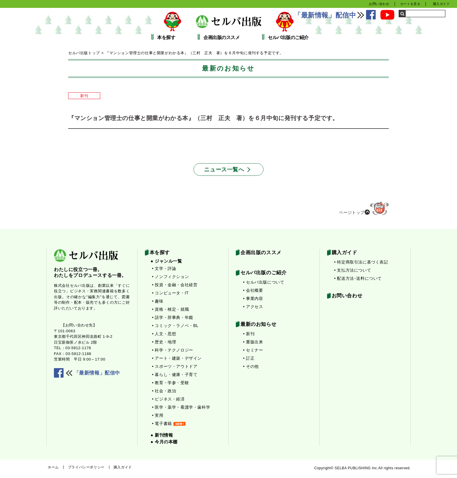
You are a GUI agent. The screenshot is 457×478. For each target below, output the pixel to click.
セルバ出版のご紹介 (288, 37)
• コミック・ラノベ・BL (175, 325)
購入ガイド (441, 4)
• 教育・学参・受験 (170, 382)
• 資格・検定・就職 (170, 309)
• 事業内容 (253, 298)
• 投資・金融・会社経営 (175, 284)
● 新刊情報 (162, 435)
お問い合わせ (379, 4)
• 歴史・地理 (164, 342)
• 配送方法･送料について (358, 278)
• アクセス (253, 306)
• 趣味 (158, 301)
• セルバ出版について (263, 282)
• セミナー (253, 350)
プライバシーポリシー (86, 467)
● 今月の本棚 (164, 441)
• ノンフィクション (170, 276)
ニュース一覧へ (224, 169)
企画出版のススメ (221, 37)
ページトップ (364, 210)
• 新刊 (248, 333)
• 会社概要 (253, 290)
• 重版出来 (253, 342)
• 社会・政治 (164, 391)
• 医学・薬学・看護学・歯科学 (181, 407)
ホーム (53, 467)
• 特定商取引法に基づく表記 (361, 262)
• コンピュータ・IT (170, 293)
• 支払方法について (352, 270)
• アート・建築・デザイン (177, 358)
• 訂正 (248, 358)
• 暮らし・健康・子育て (175, 374)
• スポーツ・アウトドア (175, 366)
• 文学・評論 (164, 268)
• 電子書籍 (169, 423)
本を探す (166, 37)
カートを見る (410, 4)
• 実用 (158, 415)
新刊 (84, 96)
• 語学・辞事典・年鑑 (172, 317)
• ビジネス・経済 (168, 399)
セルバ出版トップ (84, 53)
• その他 (251, 366)
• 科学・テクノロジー (172, 350)
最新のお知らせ (258, 324)
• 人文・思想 (164, 333)
